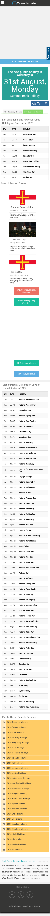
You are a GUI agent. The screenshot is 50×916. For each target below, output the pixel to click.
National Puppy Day (26, 503)
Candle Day (23, 696)
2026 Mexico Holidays (16, 773)
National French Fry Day (28, 589)
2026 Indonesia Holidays (17, 753)
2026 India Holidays (15, 748)
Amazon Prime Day (26, 611)
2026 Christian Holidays (17, 829)
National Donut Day (26, 562)
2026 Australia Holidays (17, 722)
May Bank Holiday (30, 151)
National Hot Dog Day (27, 600)
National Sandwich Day (28, 680)
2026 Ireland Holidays (16, 758)
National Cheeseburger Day (29, 637)
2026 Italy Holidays (15, 763)
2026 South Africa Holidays (18, 798)
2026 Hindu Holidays (16, 834)
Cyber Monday (24, 691)
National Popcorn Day (27, 405)
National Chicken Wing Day (29, 621)
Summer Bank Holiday (31, 167)
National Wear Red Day (27, 421)
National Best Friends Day (29, 568)
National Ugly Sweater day (29, 707)
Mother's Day (24, 546)
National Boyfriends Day (28, 643)
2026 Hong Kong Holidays (18, 743)
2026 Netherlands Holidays (18, 778)
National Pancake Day (27, 459)
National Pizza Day (26, 426)
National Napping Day (27, 482)
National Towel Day (26, 552)
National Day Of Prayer (27, 541)
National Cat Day (25, 669)
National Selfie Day (26, 578)
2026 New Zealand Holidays (19, 783)
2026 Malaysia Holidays (17, 768)
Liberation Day (28, 156)
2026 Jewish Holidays (16, 844)
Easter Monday (29, 145)
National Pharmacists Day (29, 400)
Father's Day (24, 573)
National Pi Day (25, 493)
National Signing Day (27, 416)
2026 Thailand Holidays (17, 809)
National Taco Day (26, 653)
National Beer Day (26, 525)
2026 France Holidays (16, 732)
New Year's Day (29, 134)
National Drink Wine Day (28, 448)
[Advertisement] (25, 32)
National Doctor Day (26, 509)
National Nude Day (26, 594)
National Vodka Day (26, 648)
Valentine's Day (25, 437)
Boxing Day (27, 177)
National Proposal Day (27, 498)
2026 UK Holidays (14, 819)
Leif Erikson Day (25, 659)
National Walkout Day (27, 487)
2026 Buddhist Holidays (17, 824)
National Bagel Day (26, 442)
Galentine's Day (25, 432)
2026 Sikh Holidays (15, 849)
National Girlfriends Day (28, 627)
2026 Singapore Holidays (17, 793)
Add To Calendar (37, 104)
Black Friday (23, 685)
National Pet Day (25, 530)
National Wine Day (26, 557)
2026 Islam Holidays (15, 839)
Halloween (23, 675)
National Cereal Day (26, 464)
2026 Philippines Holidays (18, 788)
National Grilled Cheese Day (29, 536)
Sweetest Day (24, 664)
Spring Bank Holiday (31, 161)
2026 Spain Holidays (16, 804)
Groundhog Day (25, 410)
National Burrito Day (26, 519)
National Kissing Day (27, 584)
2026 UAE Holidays (15, 814)
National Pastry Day (26, 702)
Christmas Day (29, 172)
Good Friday (28, 140)
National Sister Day (26, 632)
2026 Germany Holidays (17, 737)
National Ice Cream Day (28, 605)
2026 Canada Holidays (16, 727)
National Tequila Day (27, 616)
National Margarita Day (28, 453)
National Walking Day (27, 514)
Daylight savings (25, 477)
